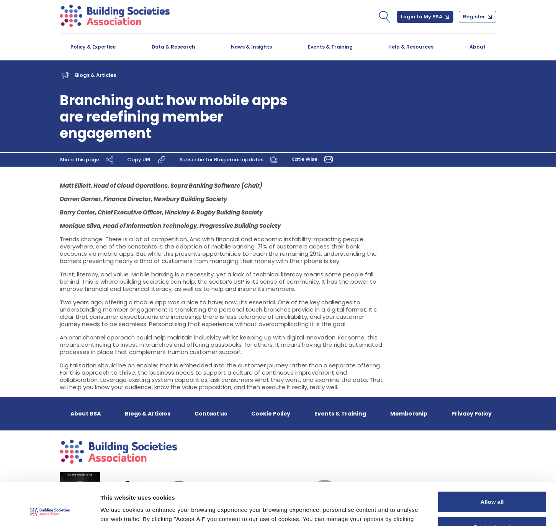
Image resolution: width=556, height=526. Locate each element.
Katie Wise (313, 159)
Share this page (88, 160)
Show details (118, 511)
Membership (408, 413)
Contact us (211, 413)
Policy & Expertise (93, 47)
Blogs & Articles (95, 75)
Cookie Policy (270, 413)
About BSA (85, 413)
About (477, 47)
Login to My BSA (425, 16)
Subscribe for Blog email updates (229, 160)
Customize (492, 488)
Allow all (492, 464)
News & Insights (251, 47)
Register (477, 16)
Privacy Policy (471, 413)
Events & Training (330, 47)
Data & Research (173, 47)
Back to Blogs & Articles (429, 96)
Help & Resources (410, 47)
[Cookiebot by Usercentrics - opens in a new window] (49, 511)
